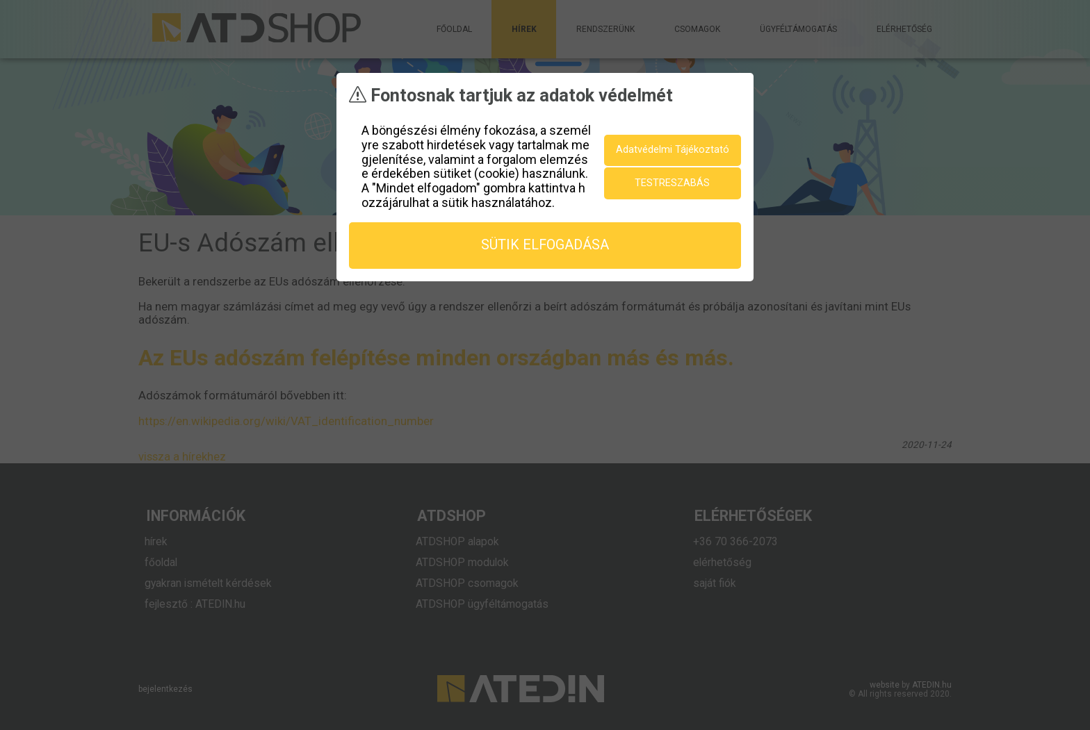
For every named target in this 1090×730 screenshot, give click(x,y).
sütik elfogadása (545, 244)
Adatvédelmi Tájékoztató (672, 149)
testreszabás (672, 182)
